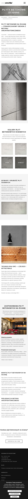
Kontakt (2, 480)
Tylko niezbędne (15, 493)
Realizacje (3, 477)
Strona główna (4, 17)
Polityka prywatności (20, 487)
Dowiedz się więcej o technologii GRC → (10, 293)
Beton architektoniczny (13, 17)
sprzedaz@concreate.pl (6, 459)
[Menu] (25, 3)
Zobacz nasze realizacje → (7, 359)
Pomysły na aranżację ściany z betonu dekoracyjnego (12, 468)
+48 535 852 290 (4, 457)
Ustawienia (14, 496)
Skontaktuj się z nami (14, 441)
